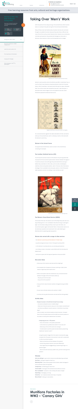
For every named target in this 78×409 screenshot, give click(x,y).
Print (75, 209)
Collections (41, 5)
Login (75, 3)
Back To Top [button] (75, 200)
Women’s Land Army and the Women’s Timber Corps (50, 239)
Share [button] (75, 204)
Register (71, 3)
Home (21, 5)
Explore (31, 5)
